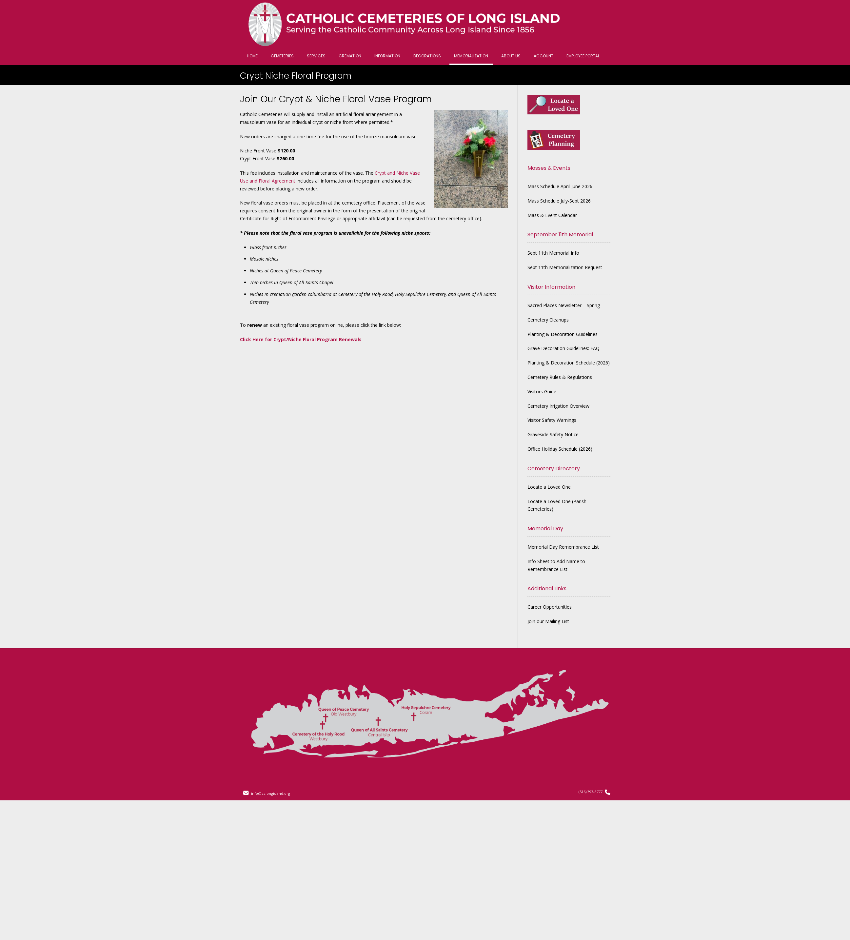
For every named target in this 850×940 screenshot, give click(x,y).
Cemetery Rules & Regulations (559, 377)
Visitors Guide (541, 391)
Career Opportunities (549, 607)
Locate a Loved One (549, 487)
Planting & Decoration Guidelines (562, 334)
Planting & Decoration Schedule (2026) (568, 363)
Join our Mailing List (548, 621)
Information (387, 56)
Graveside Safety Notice (553, 434)
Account (543, 56)
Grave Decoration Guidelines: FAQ (563, 348)
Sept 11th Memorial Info (553, 253)
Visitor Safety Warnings (551, 420)
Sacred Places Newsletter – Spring (563, 305)
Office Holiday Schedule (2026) (559, 449)
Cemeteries (282, 56)
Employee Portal (583, 56)
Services (316, 56)
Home (252, 56)
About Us (511, 56)
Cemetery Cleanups (548, 320)
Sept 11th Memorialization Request (564, 267)
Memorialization (471, 56)
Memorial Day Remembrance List (563, 547)
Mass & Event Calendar (552, 215)
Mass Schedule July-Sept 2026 (559, 201)
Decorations (427, 56)
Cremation (350, 56)
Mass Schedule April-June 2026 (559, 186)
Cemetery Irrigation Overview (558, 406)
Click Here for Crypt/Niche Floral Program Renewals (301, 339)
